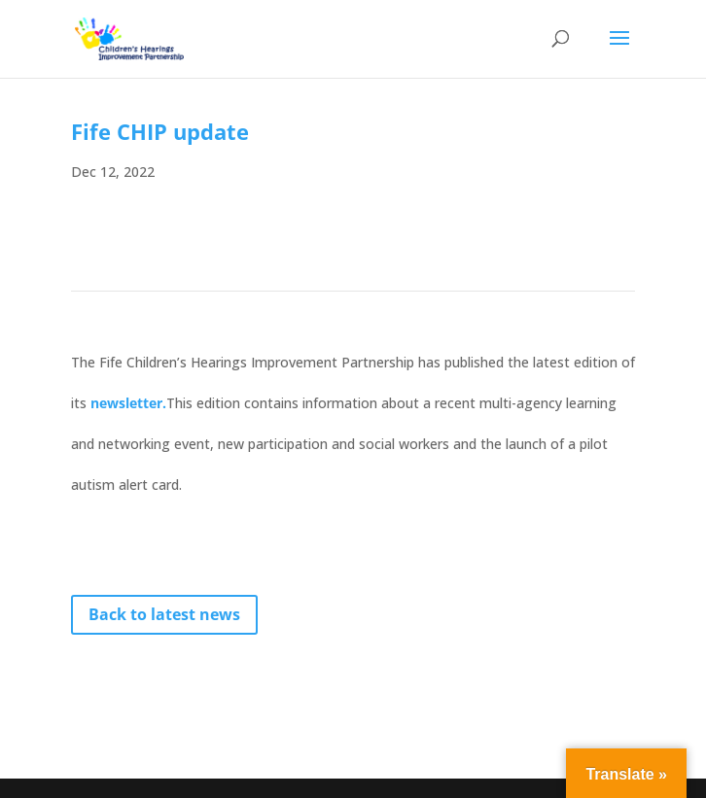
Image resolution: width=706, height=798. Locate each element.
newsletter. (128, 403)
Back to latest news (164, 614)
